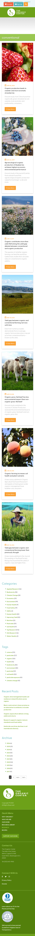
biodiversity (11, 665)
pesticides (10, 655)
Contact (27, 2)
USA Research (11, 633)
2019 (8, 765)
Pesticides (10, 623)
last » (24, 777)
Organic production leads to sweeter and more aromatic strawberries (15, 90)
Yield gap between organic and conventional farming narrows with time (17, 322)
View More (10, 109)
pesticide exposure (13, 677)
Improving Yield (12, 617)
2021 (8, 759)
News (6, 2)
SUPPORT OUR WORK (10, 836)
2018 (8, 768)
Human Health (11, 614)
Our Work (6, 822)
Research (5, 827)
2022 (8, 756)
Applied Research (13, 589)
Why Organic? (7, 817)
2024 (8, 749)
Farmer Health (11, 604)
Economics (10, 598)
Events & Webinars (16, 2)
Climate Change (12, 595)
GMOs (9, 611)
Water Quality (12, 636)
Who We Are (6, 819)
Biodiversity (11, 592)
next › (18, 777)
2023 (8, 753)
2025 (8, 746)
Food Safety (11, 608)
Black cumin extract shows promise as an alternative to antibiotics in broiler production (16, 707)
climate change (12, 680)
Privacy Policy (6, 880)
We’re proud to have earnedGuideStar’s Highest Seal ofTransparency (11, 927)
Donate (8, 4)
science (9, 652)
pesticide (10, 671)
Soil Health (10, 626)
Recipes (4, 830)
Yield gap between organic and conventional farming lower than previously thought (17, 550)
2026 (8, 743)
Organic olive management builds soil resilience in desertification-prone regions (16, 699)
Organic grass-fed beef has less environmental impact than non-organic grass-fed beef (17, 399)
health (9, 661)
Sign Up (18, 4)
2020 (8, 762)
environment (11, 668)
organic (9, 658)
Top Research (11, 630)
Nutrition (10, 620)
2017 (8, 771)
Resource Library (8, 825)
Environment (11, 601)
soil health (10, 674)
